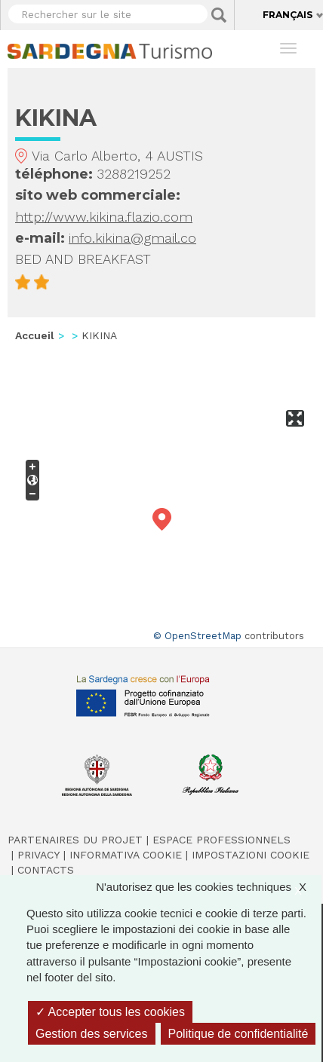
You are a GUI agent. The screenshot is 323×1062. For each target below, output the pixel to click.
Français (287, 14)
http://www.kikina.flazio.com (103, 217)
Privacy (38, 855)
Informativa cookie (125, 855)
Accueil (34, 335)
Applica (218, 15)
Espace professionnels (221, 840)
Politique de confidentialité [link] (238, 1033)
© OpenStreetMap (197, 635)
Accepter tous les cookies (110, 1011)
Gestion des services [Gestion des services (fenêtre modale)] (91, 1033)
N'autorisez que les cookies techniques (208, 887)
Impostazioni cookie (250, 855)
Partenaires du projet (75, 840)
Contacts (45, 870)
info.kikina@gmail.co (132, 238)
